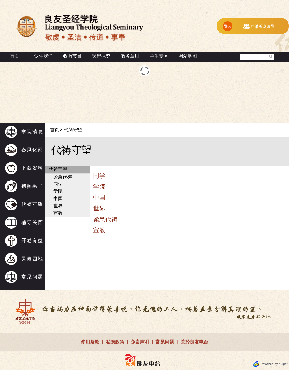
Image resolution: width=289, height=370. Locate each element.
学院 (58, 191)
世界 (58, 205)
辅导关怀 (32, 222)
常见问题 (32, 277)
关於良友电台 (194, 341)
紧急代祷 (62, 176)
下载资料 (32, 168)
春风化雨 (32, 150)
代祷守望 (32, 204)
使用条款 (90, 341)
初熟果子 (32, 186)
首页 (14, 56)
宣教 (58, 212)
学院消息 (32, 131)
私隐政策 (115, 341)
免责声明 (140, 341)
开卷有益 (32, 240)
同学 (58, 184)
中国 (58, 198)
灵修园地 (32, 258)
